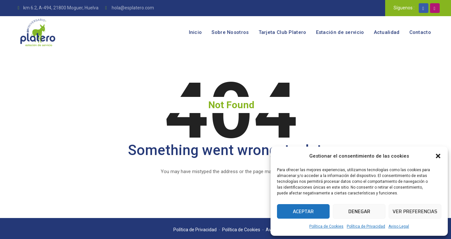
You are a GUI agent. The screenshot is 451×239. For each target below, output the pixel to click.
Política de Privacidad (366, 226)
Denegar (359, 211)
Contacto (420, 32)
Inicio (195, 32)
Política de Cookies (326, 226)
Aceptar (303, 211)
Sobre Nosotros (230, 32)
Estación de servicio (340, 32)
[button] (438, 156)
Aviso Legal (398, 226)
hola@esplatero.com (132, 7)
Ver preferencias (415, 211)
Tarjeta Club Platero (282, 32)
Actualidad (387, 32)
